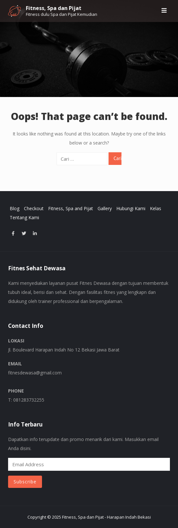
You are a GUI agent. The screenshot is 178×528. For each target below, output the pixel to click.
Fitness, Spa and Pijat (70, 208)
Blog (14, 208)
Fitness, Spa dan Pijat (53, 8)
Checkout (34, 208)
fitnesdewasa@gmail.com (35, 373)
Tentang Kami (24, 217)
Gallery (105, 208)
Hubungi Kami (130, 208)
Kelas (155, 208)
